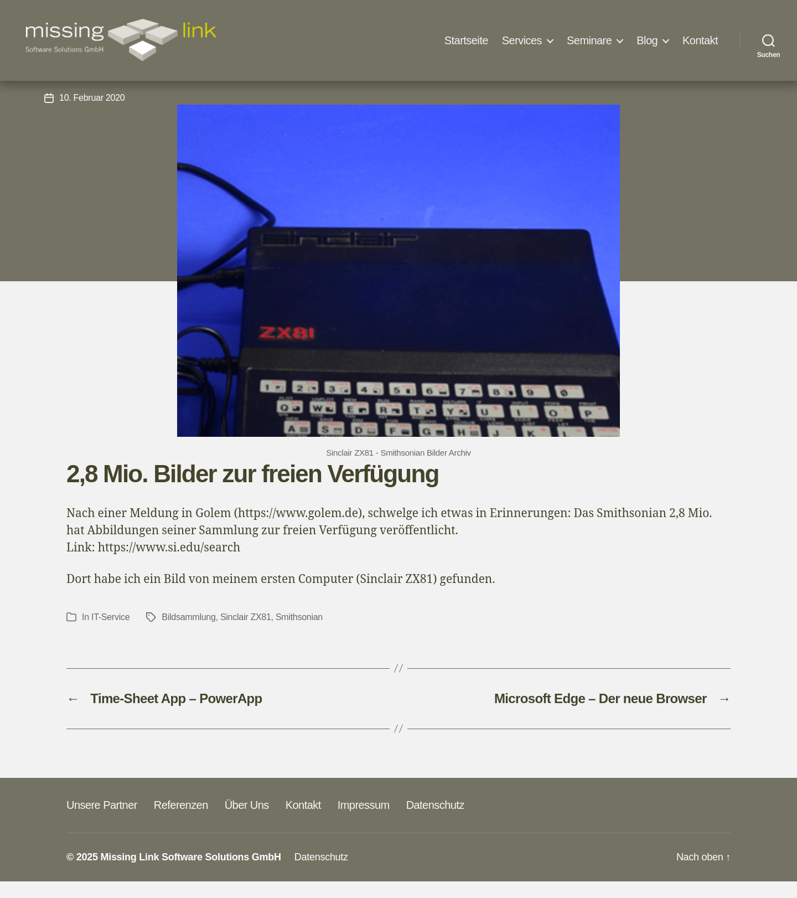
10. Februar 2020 (92, 114)
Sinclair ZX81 (245, 633)
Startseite (466, 40)
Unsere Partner (101, 822)
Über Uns (247, 822)
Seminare (589, 40)
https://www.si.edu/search (169, 564)
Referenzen (181, 822)
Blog (647, 40)
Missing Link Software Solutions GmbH (190, 873)
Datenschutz (435, 822)
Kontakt (700, 40)
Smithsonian (299, 633)
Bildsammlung (188, 633)
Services (522, 40)
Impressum (364, 822)
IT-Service (398, 85)
